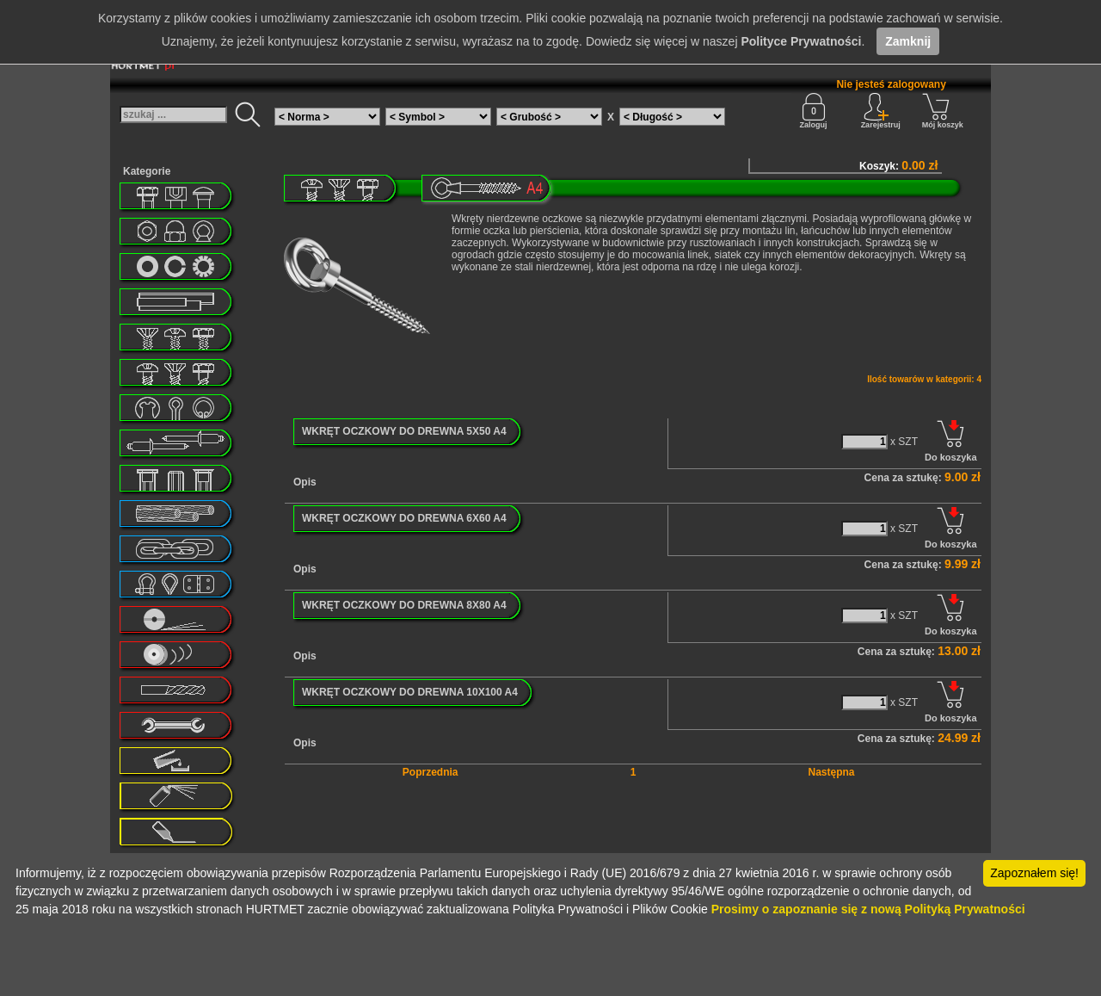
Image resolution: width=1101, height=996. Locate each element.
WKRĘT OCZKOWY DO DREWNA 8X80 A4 (404, 605)
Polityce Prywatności (801, 41)
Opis (305, 482)
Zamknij (908, 41)
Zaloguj (813, 111)
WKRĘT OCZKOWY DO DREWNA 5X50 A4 (404, 431)
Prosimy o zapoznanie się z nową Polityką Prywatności (868, 909)
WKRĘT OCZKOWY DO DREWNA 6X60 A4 (404, 518)
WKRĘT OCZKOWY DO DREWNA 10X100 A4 (410, 692)
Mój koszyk (942, 111)
